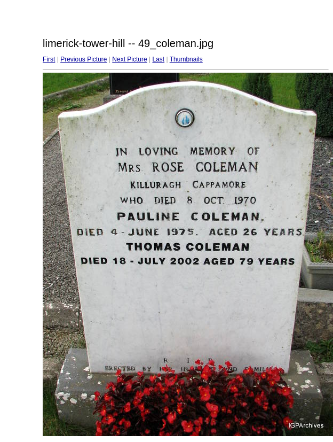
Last (158, 59)
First (49, 59)
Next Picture (129, 59)
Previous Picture (83, 59)
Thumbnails (186, 59)
